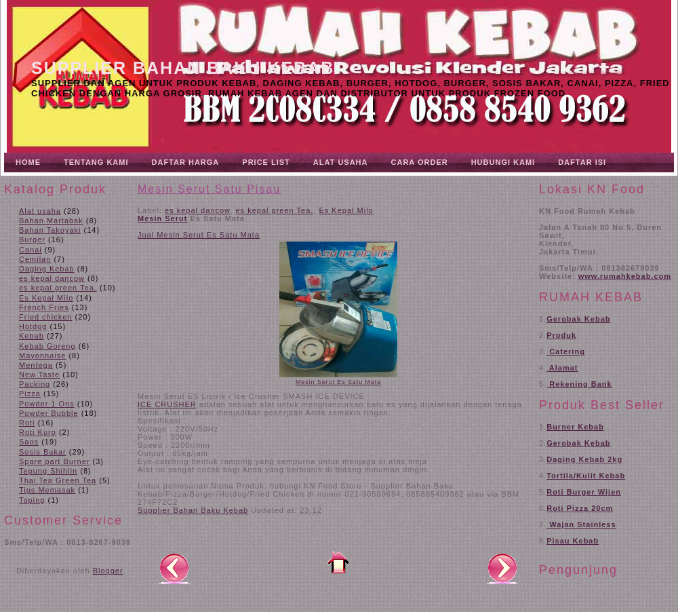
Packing (34, 384)
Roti (27, 423)
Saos (29, 442)
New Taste (39, 374)
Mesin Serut (162, 218)
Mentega (36, 365)
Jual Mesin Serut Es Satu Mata (199, 235)
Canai (30, 250)
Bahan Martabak (51, 220)
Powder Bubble (49, 413)
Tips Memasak (47, 490)
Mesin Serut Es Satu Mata (338, 382)
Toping (32, 500)
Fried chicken (45, 317)
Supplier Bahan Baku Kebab (182, 67)
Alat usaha (40, 211)
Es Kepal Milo (46, 298)
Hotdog (33, 326)
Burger (32, 239)
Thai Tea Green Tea (57, 480)
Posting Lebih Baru (174, 568)
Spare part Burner (54, 461)
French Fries (44, 307)
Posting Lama (502, 568)
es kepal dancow (52, 278)
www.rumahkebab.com (624, 276)
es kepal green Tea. (58, 288)
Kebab (31, 336)
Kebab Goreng (47, 346)
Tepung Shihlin (48, 471)
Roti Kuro (37, 432)
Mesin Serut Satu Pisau (209, 189)
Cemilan (35, 259)
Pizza (30, 393)
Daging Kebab (47, 269)
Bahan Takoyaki (50, 230)
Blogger (108, 571)
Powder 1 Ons (47, 404)
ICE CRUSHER (167, 404)
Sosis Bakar (42, 452)
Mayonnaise (42, 355)
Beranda (338, 562)
